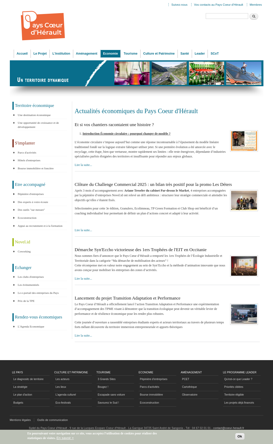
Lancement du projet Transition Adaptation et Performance (128, 298)
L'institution (61, 53)
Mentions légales (20, 420)
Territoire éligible (234, 394)
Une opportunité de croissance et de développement (38, 124)
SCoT (215, 53)
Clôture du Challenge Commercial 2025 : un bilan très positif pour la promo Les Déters (153, 184)
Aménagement (86, 53)
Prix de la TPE (26, 300)
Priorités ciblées (233, 386)
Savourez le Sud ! (108, 402)
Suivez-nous (179, 4)
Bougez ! (103, 386)
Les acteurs (63, 379)
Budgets (18, 402)
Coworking (24, 251)
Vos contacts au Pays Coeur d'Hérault (218, 4)
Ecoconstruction (27, 217)
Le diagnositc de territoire (28, 379)
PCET (185, 379)
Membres (256, 4)
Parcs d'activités (27, 152)
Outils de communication (52, 420)
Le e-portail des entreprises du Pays (38, 292)
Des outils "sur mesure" (31, 209)
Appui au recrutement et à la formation (40, 225)
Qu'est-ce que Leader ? (238, 379)
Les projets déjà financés (239, 402)
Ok (240, 437)
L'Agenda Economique (31, 326)
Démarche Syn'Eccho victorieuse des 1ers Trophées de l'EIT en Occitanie (141, 249)
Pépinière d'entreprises (31, 193)
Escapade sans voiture (111, 394)
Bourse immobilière (151, 394)
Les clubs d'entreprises (31, 276)
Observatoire (190, 394)
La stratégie (20, 386)
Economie (110, 53)
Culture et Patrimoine (159, 53)
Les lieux (61, 386)
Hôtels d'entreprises (29, 160)
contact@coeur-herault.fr (228, 428)
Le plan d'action (22, 394)
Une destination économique (34, 115)
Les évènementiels (28, 284)
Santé (184, 53)
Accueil (22, 53)
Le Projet (40, 53)
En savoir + (65, 439)
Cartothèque (189, 386)
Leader (200, 53)
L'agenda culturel (66, 394)
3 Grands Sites (107, 379)
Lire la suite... (83, 165)
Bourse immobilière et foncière (36, 168)
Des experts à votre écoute (33, 201)
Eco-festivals (63, 402)
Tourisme (130, 53)
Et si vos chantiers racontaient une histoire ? (114, 124)
